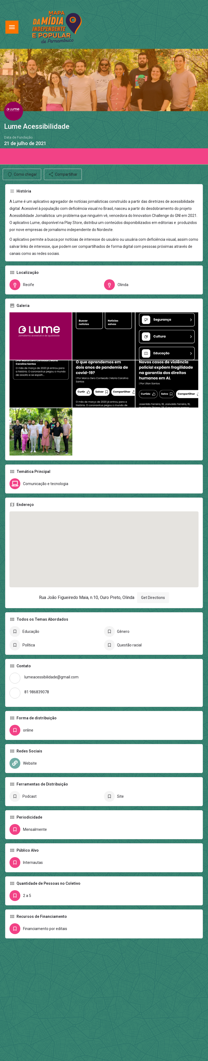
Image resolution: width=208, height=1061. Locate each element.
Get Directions (153, 597)
